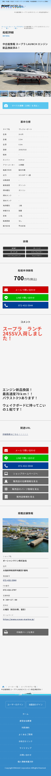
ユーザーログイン (15, 704)
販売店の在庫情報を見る (25, 481)
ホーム (3, 27)
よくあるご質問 (26, 734)
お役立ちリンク (26, 741)
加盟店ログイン (36, 704)
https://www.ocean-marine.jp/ (18, 619)
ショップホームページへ (25, 473)
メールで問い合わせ (25, 289)
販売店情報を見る (26, 496)
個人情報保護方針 (25, 761)
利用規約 (26, 727)
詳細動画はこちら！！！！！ (15, 434)
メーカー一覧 (9, 27)
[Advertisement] (25, 19)
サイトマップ (25, 748)
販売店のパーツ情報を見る (25, 489)
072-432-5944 (25, 305)
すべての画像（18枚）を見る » (25, 105)
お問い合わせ (25, 755)
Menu (47, 6)
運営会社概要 (25, 720)
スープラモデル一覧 (19, 27)
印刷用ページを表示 (25, 632)
